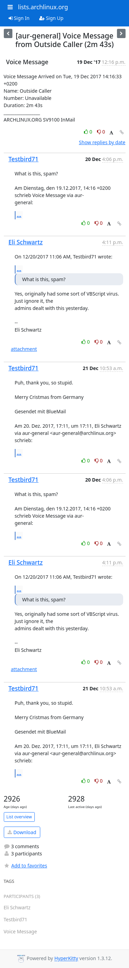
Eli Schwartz (26, 242)
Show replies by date (102, 142)
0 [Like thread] (88, 131)
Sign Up (51, 18)
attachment (24, 349)
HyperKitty (66, 958)
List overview (19, 817)
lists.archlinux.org (43, 7)
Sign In (19, 18)
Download (22, 832)
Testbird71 (24, 159)
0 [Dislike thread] (101, 131)
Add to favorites (25, 865)
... (19, 215)
